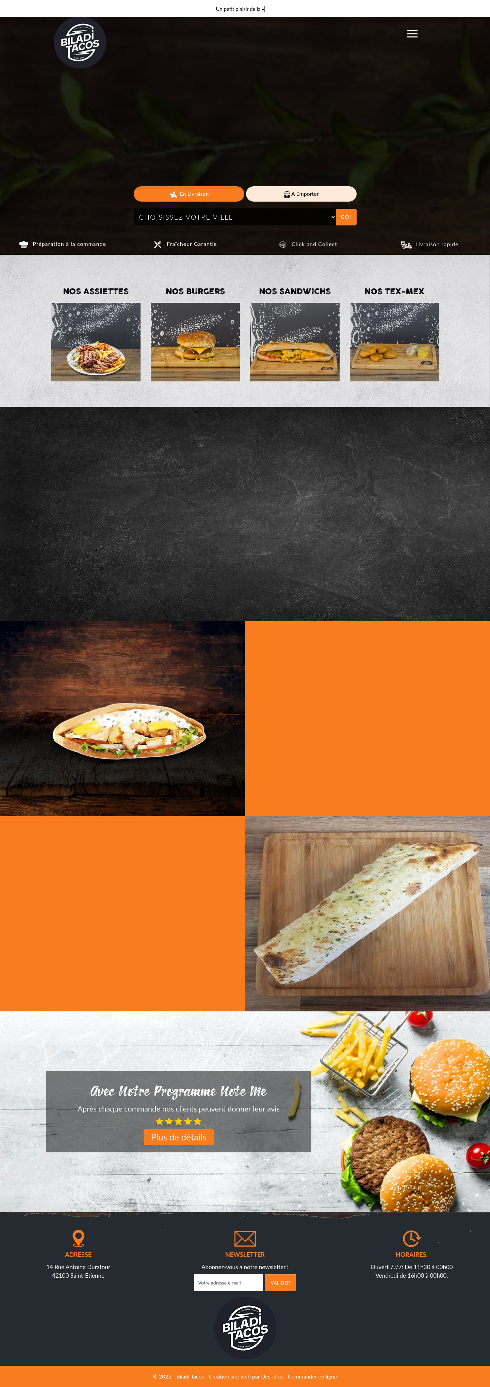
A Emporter (301, 194)
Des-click (272, 1376)
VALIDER (280, 1283)
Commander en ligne (312, 1376)
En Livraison (189, 194)
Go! (346, 217)
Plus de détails (178, 1137)
